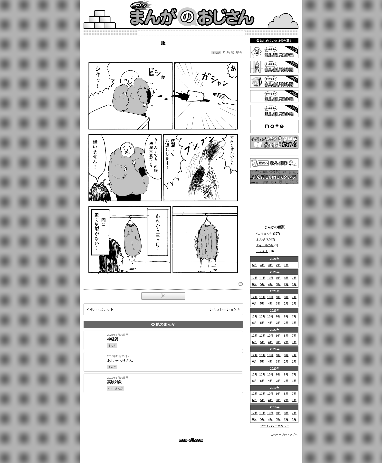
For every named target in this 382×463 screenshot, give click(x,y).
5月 (254, 265)
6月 (254, 284)
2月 (278, 265)
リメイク (262, 251)
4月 (262, 265)
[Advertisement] (163, 409)
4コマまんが (264, 233)
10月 (270, 278)
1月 (286, 265)
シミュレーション (223, 309)
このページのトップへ (284, 434)
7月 (294, 278)
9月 (278, 278)
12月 (254, 278)
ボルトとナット (102, 309)
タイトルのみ (265, 245)
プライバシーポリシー (274, 426)
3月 (270, 265)
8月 (286, 278)
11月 (262, 278)
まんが (260, 239)
